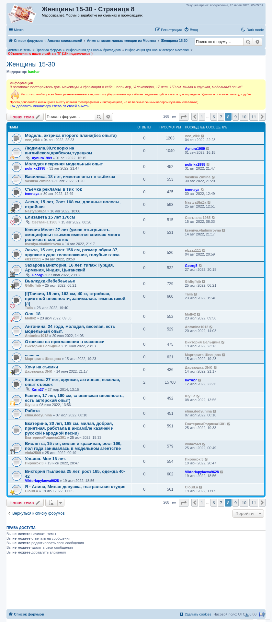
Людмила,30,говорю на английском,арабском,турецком (58, 150)
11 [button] (253, 117)
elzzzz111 (33, 259)
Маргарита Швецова (43, 359)
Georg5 (38, 275)
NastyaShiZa (35, 211)
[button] (207, 29)
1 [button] (202, 117)
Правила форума (49, 50)
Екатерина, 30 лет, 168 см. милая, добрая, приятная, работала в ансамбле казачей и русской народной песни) (69, 428)
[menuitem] (191, 30)
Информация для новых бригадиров (93, 50)
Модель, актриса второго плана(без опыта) (71, 135)
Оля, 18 (32, 313)
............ (32, 354)
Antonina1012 (36, 336)
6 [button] (213, 117)
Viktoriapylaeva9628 (42, 481)
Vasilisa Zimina (38, 181)
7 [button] (221, 117)
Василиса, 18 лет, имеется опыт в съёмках (70, 176)
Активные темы (19, 50)
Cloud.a (31, 491)
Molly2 (30, 318)
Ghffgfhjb (33, 285)
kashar (34, 72)
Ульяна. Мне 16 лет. (45, 458)
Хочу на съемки (41, 367)
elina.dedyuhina (38, 415)
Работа (32, 410)
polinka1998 (35, 168)
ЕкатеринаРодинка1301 (45, 437)
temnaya (32, 194)
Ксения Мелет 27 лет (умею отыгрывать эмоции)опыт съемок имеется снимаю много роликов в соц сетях (72, 234)
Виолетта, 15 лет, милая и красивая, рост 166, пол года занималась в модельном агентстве (73, 446)
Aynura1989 (42, 158)
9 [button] (235, 117)
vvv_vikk (32, 140)
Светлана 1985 (44, 222)
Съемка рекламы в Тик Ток (53, 189)
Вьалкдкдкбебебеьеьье (50, 281)
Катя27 (38, 389)
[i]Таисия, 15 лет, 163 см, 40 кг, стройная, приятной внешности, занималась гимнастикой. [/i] (76, 298)
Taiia (29, 308)
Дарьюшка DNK (38, 371)
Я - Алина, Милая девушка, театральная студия (75, 486)
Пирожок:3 (34, 463)
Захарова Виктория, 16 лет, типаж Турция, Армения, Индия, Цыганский (69, 267)
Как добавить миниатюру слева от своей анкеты (49, 106)
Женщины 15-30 (30, 64)
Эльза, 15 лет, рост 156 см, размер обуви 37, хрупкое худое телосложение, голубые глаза (72, 252)
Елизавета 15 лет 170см (50, 217)
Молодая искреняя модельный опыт (64, 163)
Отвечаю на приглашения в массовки (65, 341)
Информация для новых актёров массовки (157, 50)
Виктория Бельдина (42, 346)
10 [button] (244, 117)
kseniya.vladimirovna (43, 244)
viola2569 (33, 453)
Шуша (30, 405)
